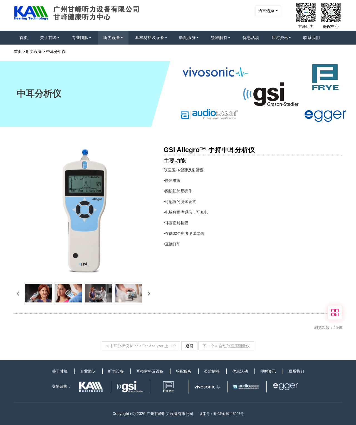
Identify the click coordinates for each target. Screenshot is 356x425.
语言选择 (268, 10)
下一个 (226, 346)
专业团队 (81, 37)
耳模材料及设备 (151, 37)
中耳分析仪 (56, 51)
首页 (23, 37)
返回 (189, 346)
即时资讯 (281, 37)
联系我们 (311, 37)
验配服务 (189, 37)
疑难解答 (220, 37)
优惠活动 (251, 37)
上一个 (141, 346)
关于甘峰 (50, 37)
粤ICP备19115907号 (228, 414)
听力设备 (113, 37)
